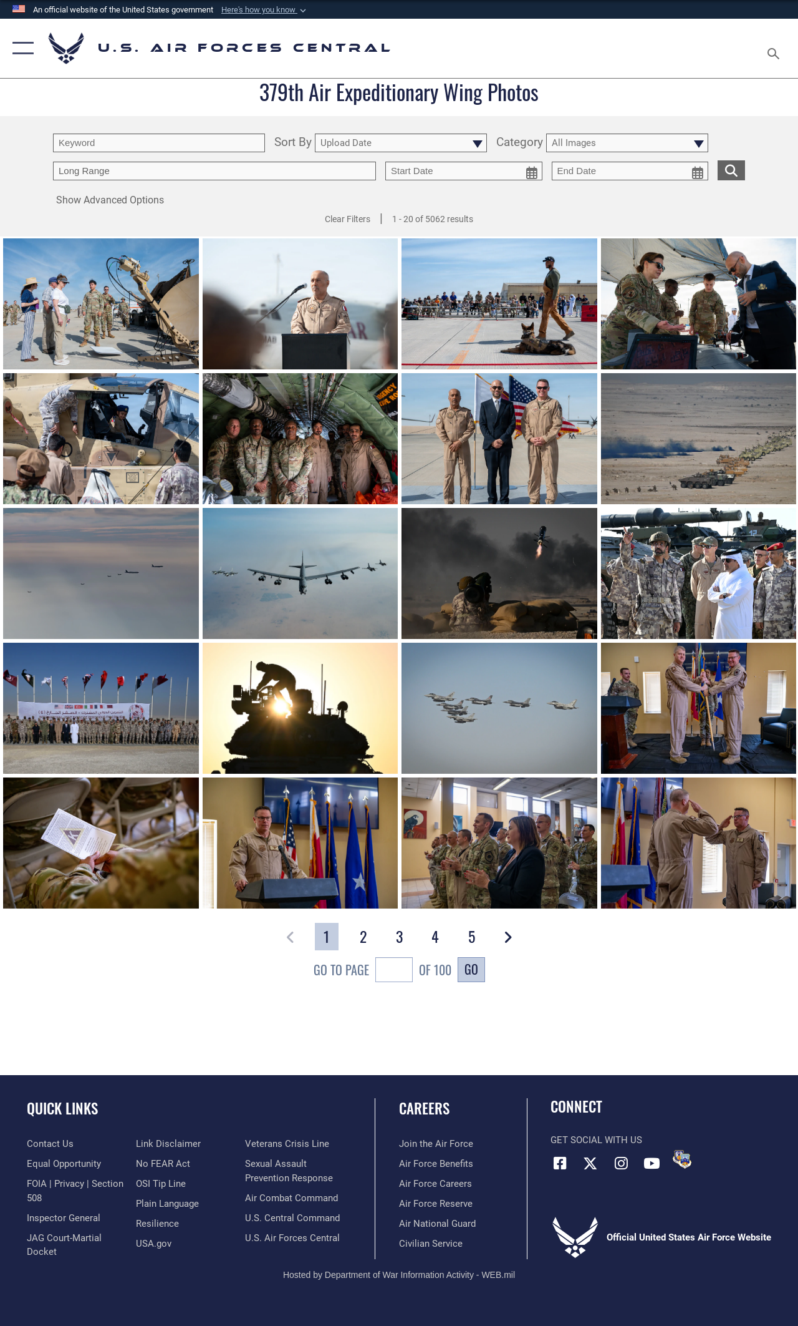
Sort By (293, 143)
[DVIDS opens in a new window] (682, 1159)
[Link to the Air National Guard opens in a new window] (437, 1223)
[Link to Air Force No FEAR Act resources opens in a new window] (163, 1163)
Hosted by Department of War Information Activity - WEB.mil (399, 1275)
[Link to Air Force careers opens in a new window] (435, 1183)
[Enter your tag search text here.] (214, 171)
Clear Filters (347, 219)
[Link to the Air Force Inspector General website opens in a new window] (63, 1218)
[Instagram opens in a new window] (621, 1163)
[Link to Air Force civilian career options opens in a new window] (431, 1243)
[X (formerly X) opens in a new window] (590, 1163)
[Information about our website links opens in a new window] (168, 1143)
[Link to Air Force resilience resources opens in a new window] (157, 1223)
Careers (424, 1108)
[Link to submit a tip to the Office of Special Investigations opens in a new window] (161, 1183)
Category (519, 143)
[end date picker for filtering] (630, 171)
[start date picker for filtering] (463, 171)
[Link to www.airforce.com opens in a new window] (436, 1143)
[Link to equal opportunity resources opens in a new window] (64, 1163)
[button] (265, 10)
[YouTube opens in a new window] (651, 1163)
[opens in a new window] (167, 1203)
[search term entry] (159, 143)
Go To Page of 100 (382, 971)
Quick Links (62, 1108)
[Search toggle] (775, 48)
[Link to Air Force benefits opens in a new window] (436, 1163)
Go (471, 969)
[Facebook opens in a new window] (559, 1163)
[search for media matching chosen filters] (731, 169)
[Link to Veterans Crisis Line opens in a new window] (287, 1143)
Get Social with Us (596, 1140)
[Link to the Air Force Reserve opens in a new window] (436, 1203)
